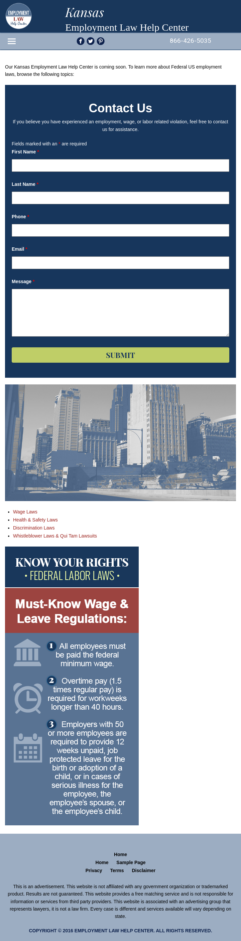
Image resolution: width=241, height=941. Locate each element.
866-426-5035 (190, 40)
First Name (25, 151)
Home (120, 854)
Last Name (25, 184)
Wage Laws (25, 511)
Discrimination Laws (33, 528)
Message (23, 281)
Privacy (94, 870)
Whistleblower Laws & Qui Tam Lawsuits (55, 536)
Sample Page (130, 862)
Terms (117, 870)
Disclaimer (143, 870)
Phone (20, 216)
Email (19, 249)
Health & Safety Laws (35, 519)
